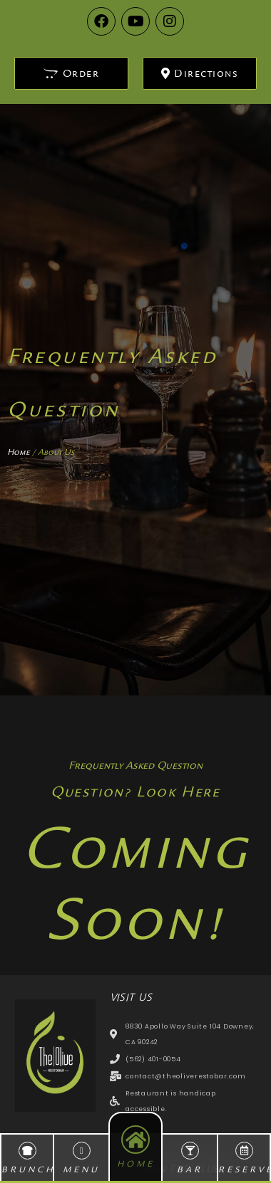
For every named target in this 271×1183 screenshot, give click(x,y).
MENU (81, 1169)
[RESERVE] (244, 1151)
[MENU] (82, 1151)
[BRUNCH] (27, 1151)
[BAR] (190, 1151)
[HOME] (135, 1139)
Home (18, 452)
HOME (136, 1164)
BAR (190, 1169)
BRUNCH (28, 1169)
